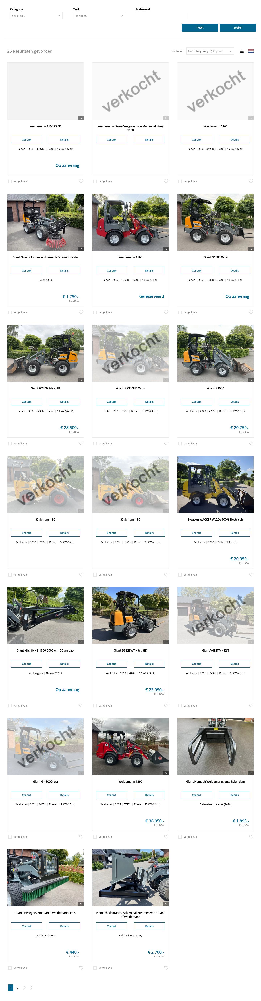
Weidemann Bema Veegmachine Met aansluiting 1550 (130, 128)
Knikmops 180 (130, 520)
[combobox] (36, 15)
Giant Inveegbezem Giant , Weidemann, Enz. (45, 913)
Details (64, 139)
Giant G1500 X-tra (216, 257)
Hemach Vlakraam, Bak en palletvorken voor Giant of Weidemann (130, 915)
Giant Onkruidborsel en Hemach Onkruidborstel (45, 257)
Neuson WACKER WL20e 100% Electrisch (215, 520)
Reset (200, 27)
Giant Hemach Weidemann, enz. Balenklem (215, 782)
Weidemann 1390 (130, 782)
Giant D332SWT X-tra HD (130, 651)
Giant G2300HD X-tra (130, 388)
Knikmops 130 (45, 520)
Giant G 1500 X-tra (45, 782)
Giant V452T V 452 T (215, 651)
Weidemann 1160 (215, 126)
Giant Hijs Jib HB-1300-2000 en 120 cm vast (45, 651)
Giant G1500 (215, 388)
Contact (26, 139)
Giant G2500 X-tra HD (45, 388)
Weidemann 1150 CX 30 (45, 126)
